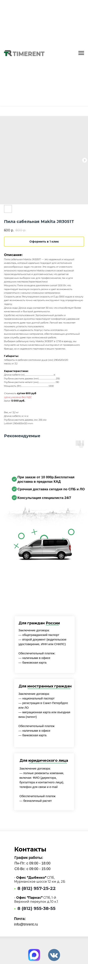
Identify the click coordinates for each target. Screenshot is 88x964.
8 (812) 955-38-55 (36, 908)
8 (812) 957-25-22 (36, 888)
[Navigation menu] (81, 53)
